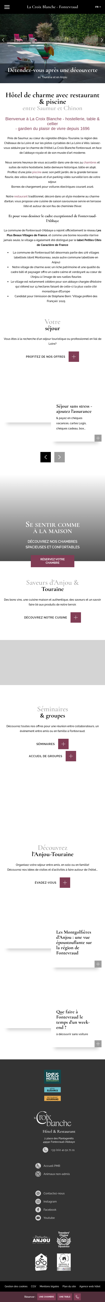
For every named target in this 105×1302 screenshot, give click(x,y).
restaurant (21, 196)
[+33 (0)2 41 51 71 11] (77, 1296)
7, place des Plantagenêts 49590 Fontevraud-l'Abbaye (59, 1140)
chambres (89, 162)
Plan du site (69, 1286)
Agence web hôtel (89, 1286)
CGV (33, 1286)
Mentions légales (49, 1286)
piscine (37, 172)
